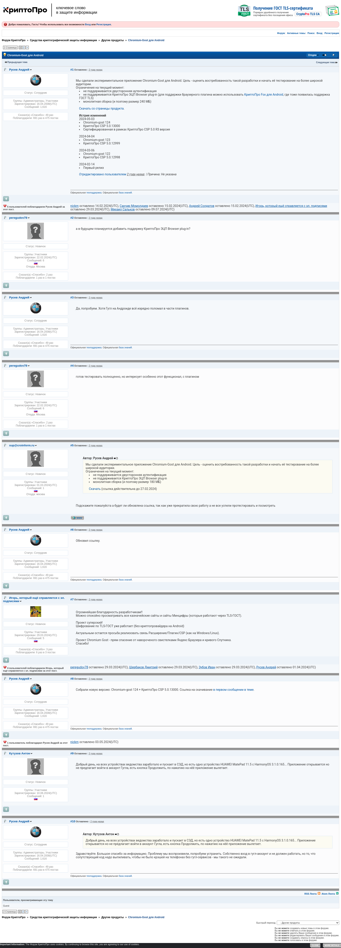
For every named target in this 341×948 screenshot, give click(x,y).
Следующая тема (325, 62)
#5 (72, 445)
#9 (72, 753)
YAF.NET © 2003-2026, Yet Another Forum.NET (317, 945)
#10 (72, 821)
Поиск (310, 33)
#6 (72, 529)
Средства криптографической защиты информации (63, 40)
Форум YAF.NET (287, 945)
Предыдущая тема (17, 62)
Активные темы (296, 33)
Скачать (95, 489)
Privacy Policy (271, 945)
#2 (72, 217)
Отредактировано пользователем (102, 174)
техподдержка (93, 192)
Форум (281, 33)
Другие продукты (112, 40)
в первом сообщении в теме (233, 689)
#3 (72, 297)
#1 (72, 69)
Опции (312, 55)
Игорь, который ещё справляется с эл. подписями (34, 599)
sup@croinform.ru (21, 445)
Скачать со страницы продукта (101, 108)
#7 (72, 599)
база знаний (125, 192)
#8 (72, 678)
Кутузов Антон (19, 753)
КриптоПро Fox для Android (263, 94)
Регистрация (103, 24)
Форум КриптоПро (13, 40)
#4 (72, 365)
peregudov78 (18, 217)
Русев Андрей (19, 69)
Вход (88, 24)
